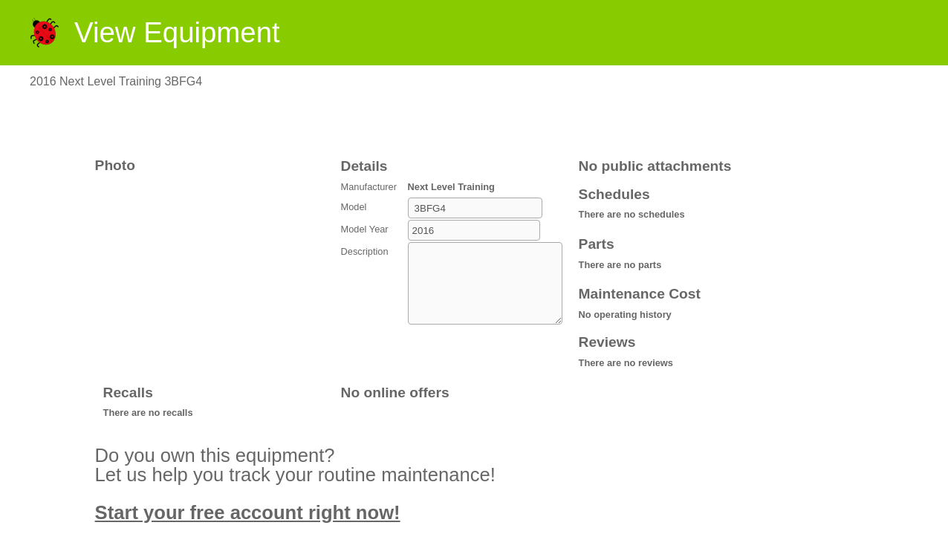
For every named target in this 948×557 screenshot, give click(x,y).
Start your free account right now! (247, 512)
